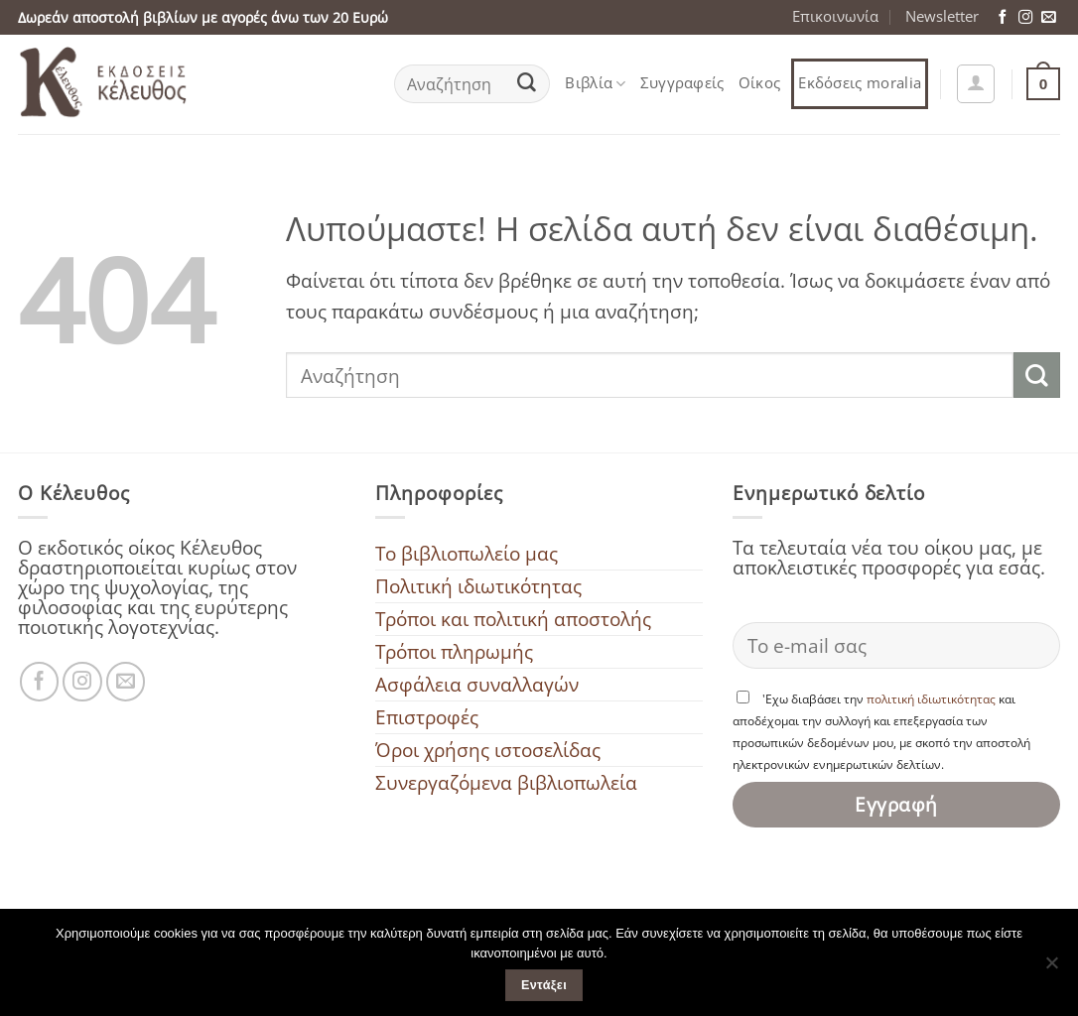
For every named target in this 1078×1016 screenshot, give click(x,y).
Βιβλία (595, 82)
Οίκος (760, 82)
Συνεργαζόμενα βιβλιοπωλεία (506, 782)
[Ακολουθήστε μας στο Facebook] (1003, 18)
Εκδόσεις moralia (859, 82)
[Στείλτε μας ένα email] (1048, 18)
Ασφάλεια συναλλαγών (477, 684)
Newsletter (942, 16)
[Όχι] (1051, 968)
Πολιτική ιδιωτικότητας (478, 585)
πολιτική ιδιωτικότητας (931, 699)
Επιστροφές (426, 716)
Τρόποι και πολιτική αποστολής (513, 618)
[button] (976, 83)
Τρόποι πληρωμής (454, 651)
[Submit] (527, 84)
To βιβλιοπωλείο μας (466, 553)
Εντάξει (544, 985)
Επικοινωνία (835, 16)
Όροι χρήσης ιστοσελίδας (488, 749)
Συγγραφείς (682, 82)
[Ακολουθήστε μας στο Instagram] (1025, 18)
